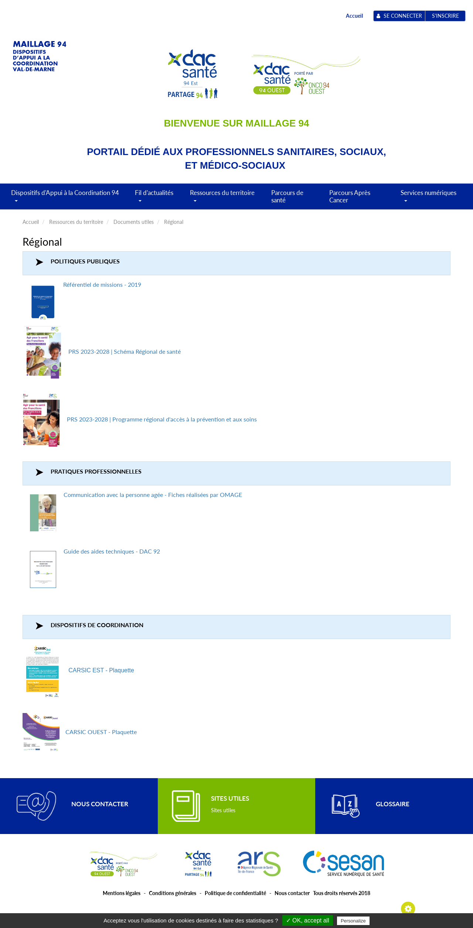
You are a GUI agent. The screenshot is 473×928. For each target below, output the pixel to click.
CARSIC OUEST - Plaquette (101, 731)
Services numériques (428, 199)
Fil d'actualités (154, 199)
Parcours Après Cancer (349, 196)
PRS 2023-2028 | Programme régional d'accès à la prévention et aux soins (162, 419)
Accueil (354, 16)
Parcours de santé (287, 196)
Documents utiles (133, 222)
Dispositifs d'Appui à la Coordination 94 (65, 199)
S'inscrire (445, 16)
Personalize (353, 921)
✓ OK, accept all (307, 920)
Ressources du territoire (222, 199)
